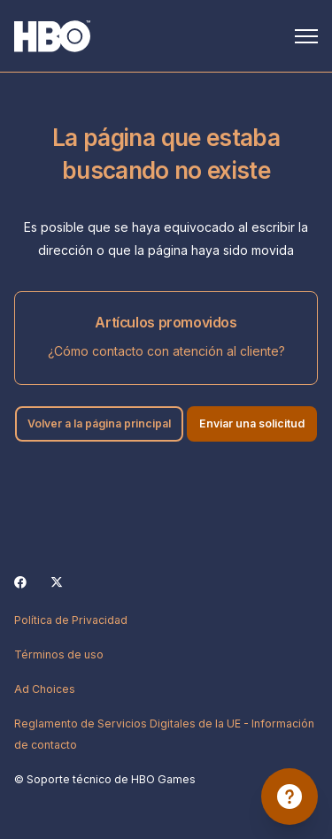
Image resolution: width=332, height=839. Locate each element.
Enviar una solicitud (252, 423)
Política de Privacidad (70, 620)
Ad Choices (44, 689)
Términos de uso (59, 654)
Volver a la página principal (99, 423)
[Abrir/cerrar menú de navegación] (306, 36)
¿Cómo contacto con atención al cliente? (166, 350)
